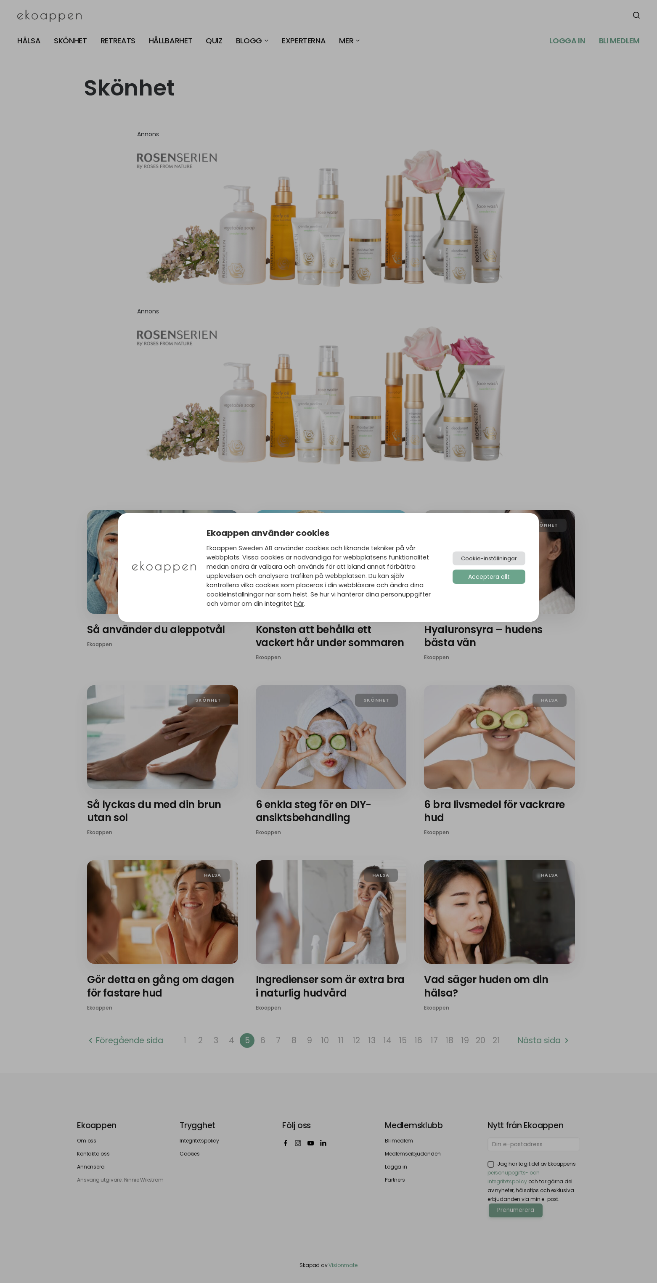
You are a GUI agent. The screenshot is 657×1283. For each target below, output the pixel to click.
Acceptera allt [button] (489, 577)
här (299, 603)
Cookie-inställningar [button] (489, 558)
